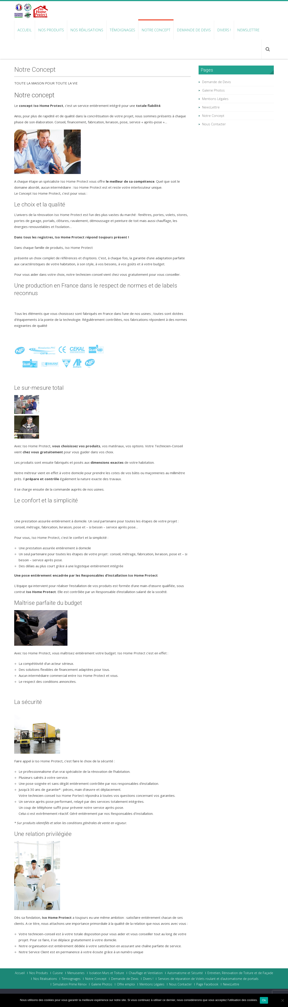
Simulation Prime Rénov (70, 984)
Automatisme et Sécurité (185, 973)
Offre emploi (126, 984)
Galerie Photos (213, 90)
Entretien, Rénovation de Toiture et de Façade (240, 973)
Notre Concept (156, 30)
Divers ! (224, 30)
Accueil (25, 30)
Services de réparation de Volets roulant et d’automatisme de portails (208, 979)
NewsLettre (248, 30)
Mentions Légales (215, 98)
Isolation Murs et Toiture (106, 973)
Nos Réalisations (86, 30)
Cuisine (58, 973)
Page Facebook (207, 984)
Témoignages (122, 30)
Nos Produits (51, 30)
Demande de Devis (194, 30)
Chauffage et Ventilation (146, 973)
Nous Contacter (214, 124)
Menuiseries (76, 973)
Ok (264, 1000)
